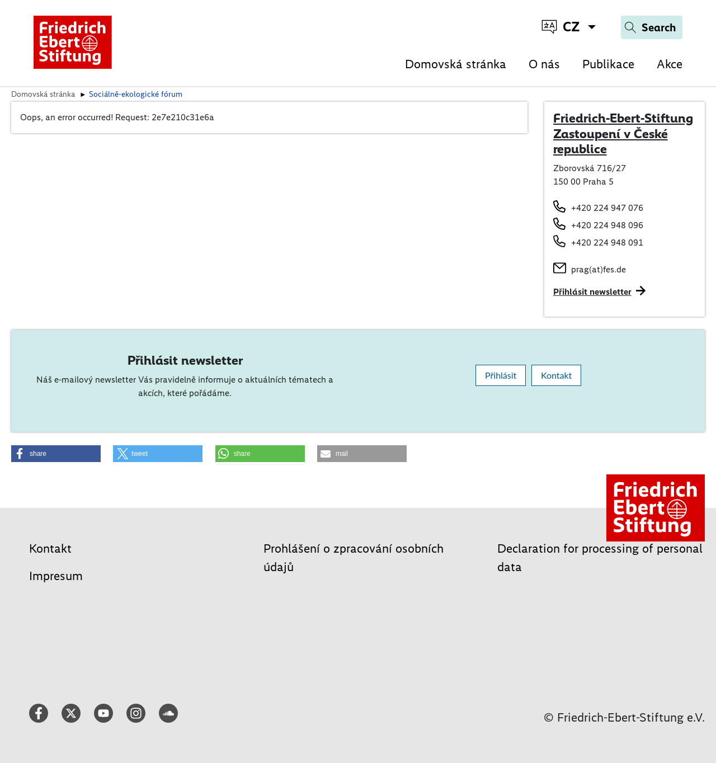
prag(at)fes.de (598, 269)
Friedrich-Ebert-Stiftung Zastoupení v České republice (623, 133)
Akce (669, 64)
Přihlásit (500, 375)
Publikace (608, 64)
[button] (56, 453)
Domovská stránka (455, 64)
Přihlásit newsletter (592, 291)
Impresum (56, 575)
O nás (544, 64)
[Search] (651, 27)
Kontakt (556, 375)
